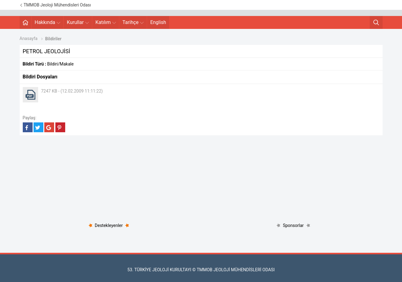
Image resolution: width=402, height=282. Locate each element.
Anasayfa (29, 38)
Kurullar (78, 22)
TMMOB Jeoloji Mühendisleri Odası (55, 4)
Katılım (105, 22)
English (158, 22)
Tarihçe (133, 22)
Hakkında (48, 22)
